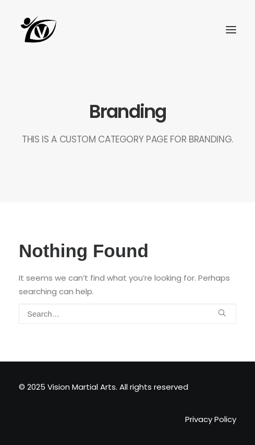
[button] (222, 312)
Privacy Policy (210, 419)
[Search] (127, 314)
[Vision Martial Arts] (39, 29)
